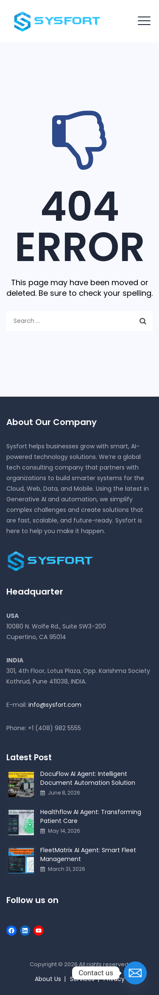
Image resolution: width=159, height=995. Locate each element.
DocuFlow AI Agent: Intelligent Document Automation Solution (87, 778)
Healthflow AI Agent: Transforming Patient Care (90, 816)
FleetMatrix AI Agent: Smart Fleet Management (88, 854)
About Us (48, 979)
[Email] (135, 973)
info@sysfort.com (54, 704)
